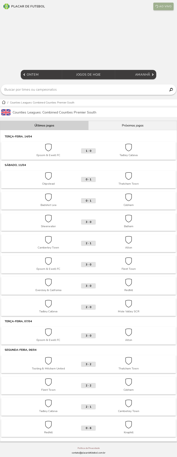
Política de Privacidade (89, 448)
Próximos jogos (132, 125)
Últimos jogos (44, 125)
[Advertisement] (88, 40)
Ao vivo (163, 6)
